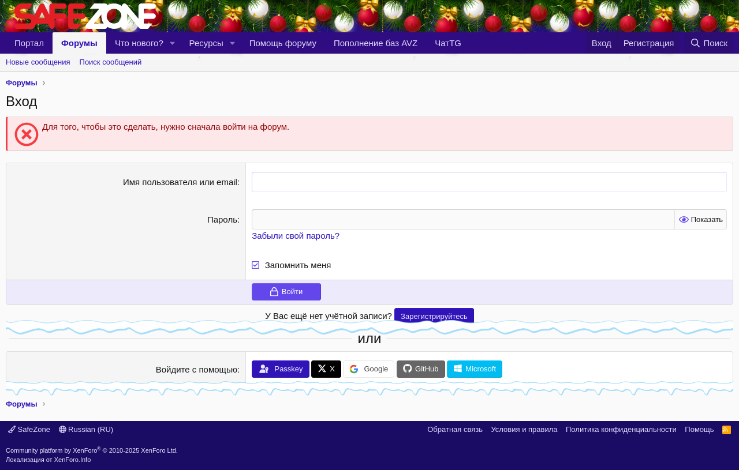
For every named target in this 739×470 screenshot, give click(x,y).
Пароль (222, 219)
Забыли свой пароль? (295, 235)
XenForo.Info (72, 459)
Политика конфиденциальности (621, 429)
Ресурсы (206, 43)
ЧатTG (448, 43)
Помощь (699, 429)
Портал (29, 43)
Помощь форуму (282, 43)
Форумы (79, 43)
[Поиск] (708, 43)
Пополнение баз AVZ (375, 43)
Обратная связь (455, 429)
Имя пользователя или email (180, 182)
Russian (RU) (86, 429)
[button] (173, 43)
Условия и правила (524, 429)
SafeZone (29, 429)
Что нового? (139, 43)
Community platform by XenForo (92, 450)
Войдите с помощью (196, 369)
